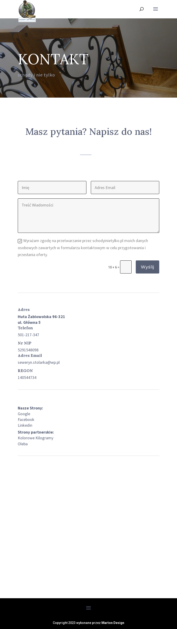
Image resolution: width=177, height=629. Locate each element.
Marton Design (112, 623)
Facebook (26, 419)
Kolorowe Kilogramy (35, 437)
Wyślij (147, 267)
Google (24, 413)
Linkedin (25, 425)
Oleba (23, 443)
